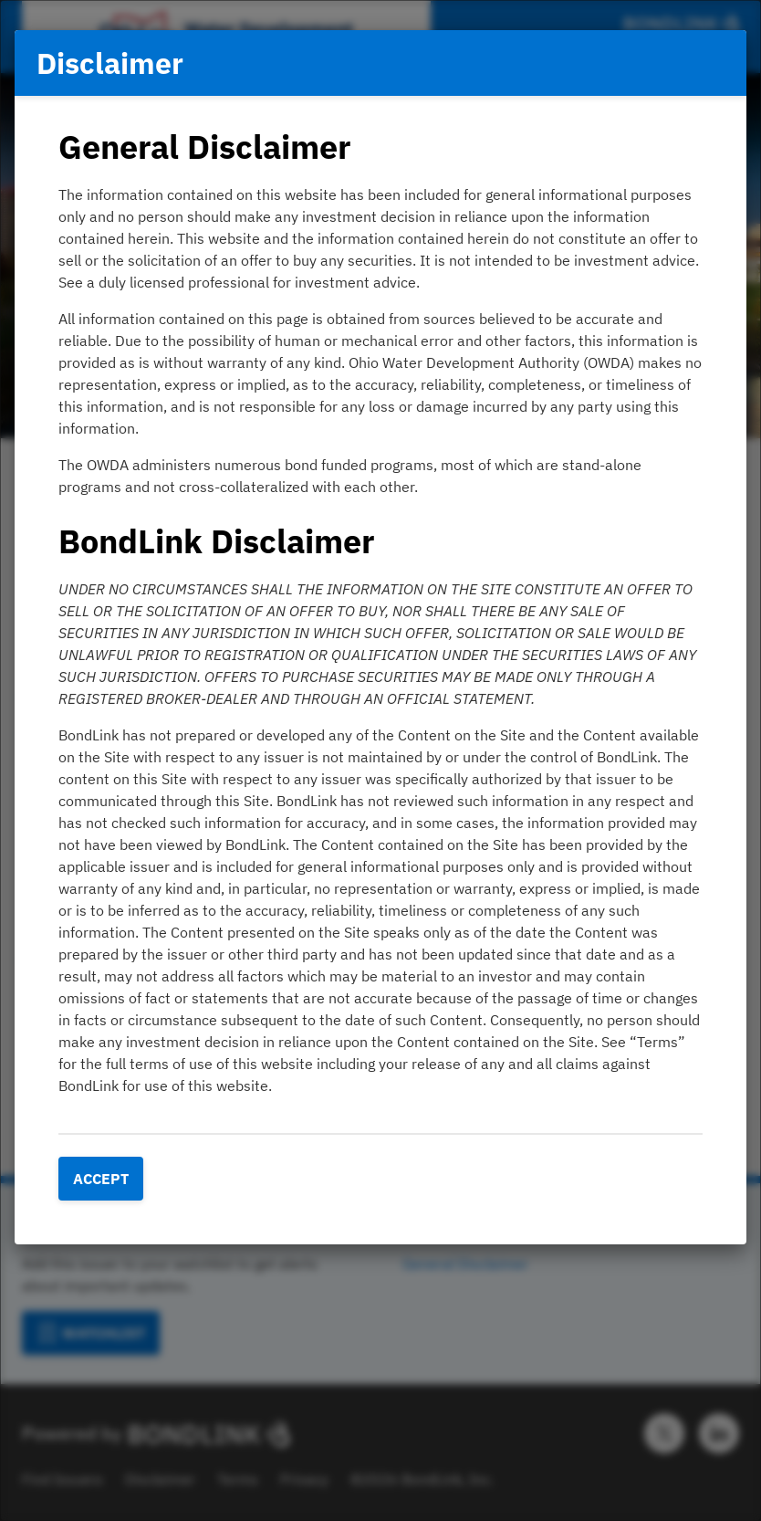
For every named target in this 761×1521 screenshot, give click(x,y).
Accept (101, 1179)
